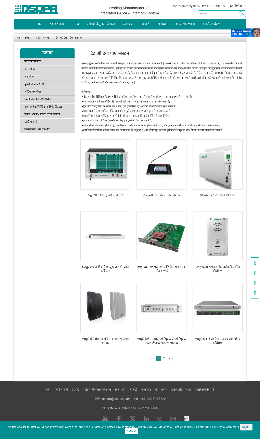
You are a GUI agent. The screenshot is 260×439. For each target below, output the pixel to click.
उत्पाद (75, 24)
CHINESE (220, 6)
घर (39, 24)
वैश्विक (238, 6)
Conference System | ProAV (191, 6)
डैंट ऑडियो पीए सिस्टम (68, 38)
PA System (109, 408)
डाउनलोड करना (185, 24)
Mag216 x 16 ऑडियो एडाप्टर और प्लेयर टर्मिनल (217, 341)
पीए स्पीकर (30, 69)
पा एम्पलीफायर (32, 61)
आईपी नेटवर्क (43, 38)
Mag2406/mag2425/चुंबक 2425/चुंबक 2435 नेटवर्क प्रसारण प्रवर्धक (161, 341)
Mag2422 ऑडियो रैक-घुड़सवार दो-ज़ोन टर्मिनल (105, 269)
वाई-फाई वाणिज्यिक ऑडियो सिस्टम (43, 107)
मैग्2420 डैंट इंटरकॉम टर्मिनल (217, 196)
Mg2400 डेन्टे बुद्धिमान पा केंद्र (105, 196)
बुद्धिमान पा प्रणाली (34, 84)
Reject (246, 427)
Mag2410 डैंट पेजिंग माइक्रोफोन (161, 196)
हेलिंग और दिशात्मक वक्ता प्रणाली (42, 115)
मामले (146, 24)
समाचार (162, 24)
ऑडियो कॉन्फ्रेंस (32, 92)
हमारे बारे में (57, 24)
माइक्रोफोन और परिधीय (37, 130)
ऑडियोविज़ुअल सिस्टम (101, 24)
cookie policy (213, 427)
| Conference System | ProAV (137, 408)
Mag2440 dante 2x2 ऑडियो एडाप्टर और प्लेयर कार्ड (161, 269)
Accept (131, 431)
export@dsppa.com (116, 399)
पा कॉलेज (161, 389)
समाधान (128, 24)
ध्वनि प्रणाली (30, 122)
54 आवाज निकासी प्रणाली (38, 99)
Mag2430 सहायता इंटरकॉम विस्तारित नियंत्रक (217, 269)
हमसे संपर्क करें (212, 24)
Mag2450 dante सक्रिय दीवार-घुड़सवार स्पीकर (105, 341)
